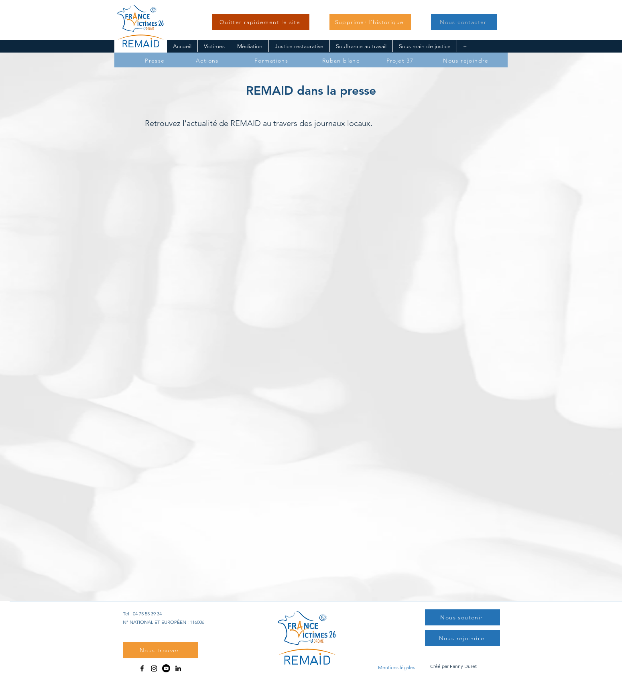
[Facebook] (142, 668)
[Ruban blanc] (341, 60)
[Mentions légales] (396, 667)
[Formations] (272, 60)
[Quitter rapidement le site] (260, 22)
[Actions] (208, 60)
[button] (370, 22)
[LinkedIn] (178, 668)
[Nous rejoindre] (467, 60)
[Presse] (156, 60)
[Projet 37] (400, 60)
